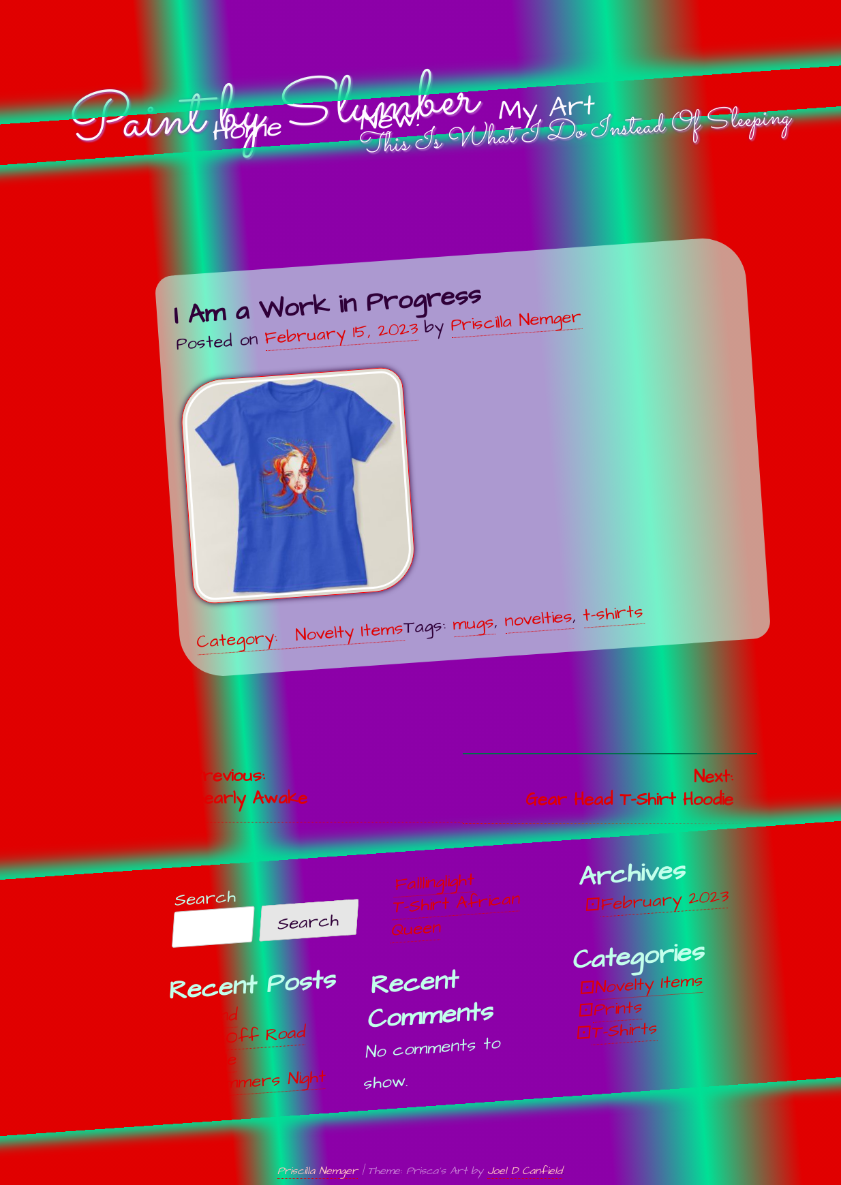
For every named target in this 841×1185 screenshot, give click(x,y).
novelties (538, 618)
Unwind (211, 1016)
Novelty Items (349, 631)
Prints (617, 1008)
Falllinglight (434, 882)
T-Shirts (624, 1030)
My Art (546, 109)
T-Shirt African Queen (456, 914)
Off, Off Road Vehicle (243, 1047)
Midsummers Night (252, 1081)
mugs (473, 622)
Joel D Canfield (524, 1170)
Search (205, 898)
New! (390, 120)
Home (247, 130)
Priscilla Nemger (516, 320)
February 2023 (664, 900)
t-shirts (613, 613)
